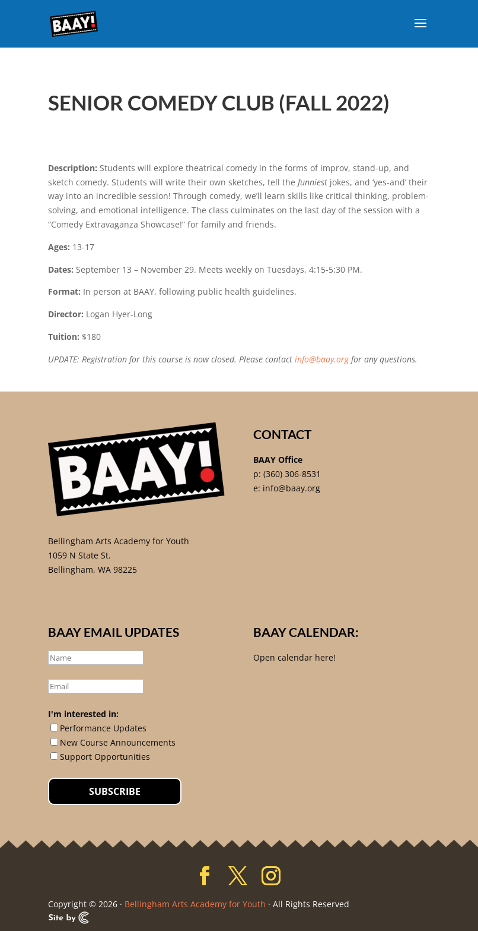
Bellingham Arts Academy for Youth (118, 541)
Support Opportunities (105, 756)
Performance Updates (103, 728)
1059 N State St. (79, 555)
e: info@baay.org (286, 488)
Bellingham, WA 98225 (92, 569)
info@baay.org (322, 359)
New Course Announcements (118, 742)
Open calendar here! (294, 657)
